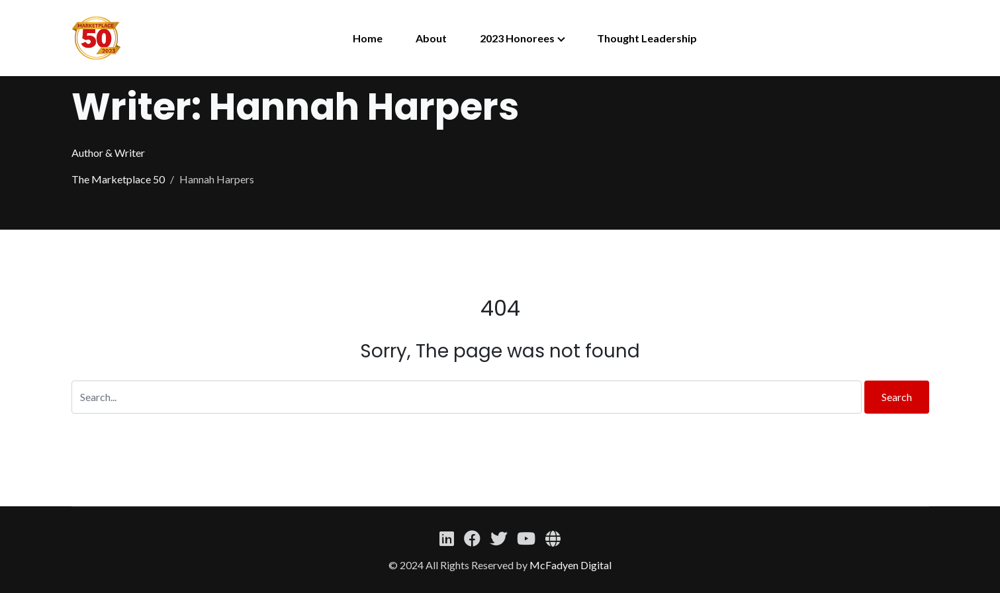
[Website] (553, 538)
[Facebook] (472, 538)
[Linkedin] (446, 538)
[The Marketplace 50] (96, 38)
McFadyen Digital (570, 565)
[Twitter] (498, 538)
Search (897, 396)
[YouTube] (526, 538)
